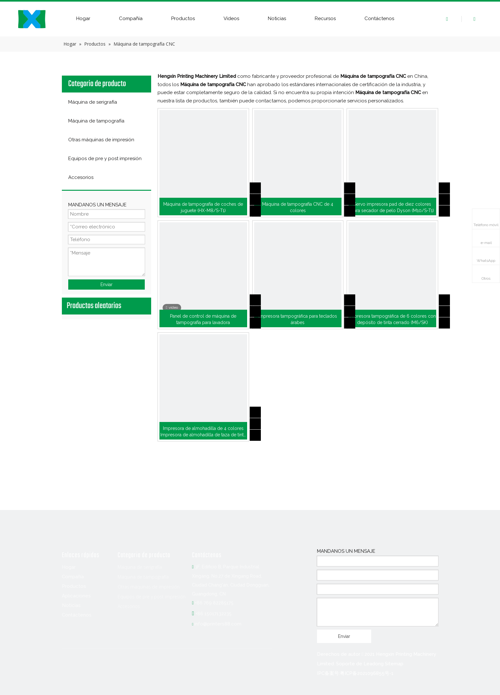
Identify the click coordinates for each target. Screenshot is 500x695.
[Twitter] (93, 661)
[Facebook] (67, 661)
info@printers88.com (218, 624)
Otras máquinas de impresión (149, 587)
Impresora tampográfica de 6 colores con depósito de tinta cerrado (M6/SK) (392, 319)
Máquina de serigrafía (140, 567)
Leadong (374, 664)
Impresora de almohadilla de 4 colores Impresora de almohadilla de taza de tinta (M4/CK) (203, 432)
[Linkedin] (80, 661)
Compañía (131, 18)
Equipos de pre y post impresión (152, 597)
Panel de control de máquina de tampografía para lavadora (203, 319)
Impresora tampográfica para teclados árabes (297, 319)
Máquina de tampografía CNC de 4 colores (297, 207)
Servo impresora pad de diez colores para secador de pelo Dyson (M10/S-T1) (392, 207)
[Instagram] (119, 661)
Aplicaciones (76, 596)
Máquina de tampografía (143, 577)
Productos (183, 18)
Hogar (83, 18)
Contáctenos (379, 18)
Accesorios (129, 606)
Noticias (277, 18)
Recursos (325, 18)
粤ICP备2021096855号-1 (366, 673)
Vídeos (231, 18)
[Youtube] (106, 661)
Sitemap (394, 664)
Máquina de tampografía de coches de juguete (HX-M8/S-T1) (203, 207)
